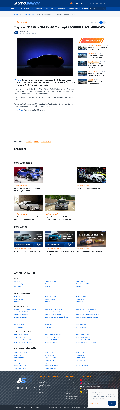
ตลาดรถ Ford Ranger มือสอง (53, 309)
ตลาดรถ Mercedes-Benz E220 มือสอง (56, 317)
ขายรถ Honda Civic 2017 (83, 340)
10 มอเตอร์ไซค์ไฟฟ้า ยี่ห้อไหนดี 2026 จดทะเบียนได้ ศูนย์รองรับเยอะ (96, 66)
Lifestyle (90, 79)
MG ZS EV (17, 281)
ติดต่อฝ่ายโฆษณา (71, 386)
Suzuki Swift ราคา (50, 355)
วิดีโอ (54, 9)
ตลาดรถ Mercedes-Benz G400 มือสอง (87, 314)
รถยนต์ (14, 9)
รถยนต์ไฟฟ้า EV (74, 9)
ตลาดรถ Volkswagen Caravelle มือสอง (87, 317)
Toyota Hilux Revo (50, 281)
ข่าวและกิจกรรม (76, 407)
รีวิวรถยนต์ (42, 390)
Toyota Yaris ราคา (50, 360)
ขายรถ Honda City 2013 (21, 337)
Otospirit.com (97, 386)
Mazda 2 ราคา (49, 352)
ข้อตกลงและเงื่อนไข (72, 389)
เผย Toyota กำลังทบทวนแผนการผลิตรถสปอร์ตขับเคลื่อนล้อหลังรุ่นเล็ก (27, 218)
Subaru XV (48, 284)
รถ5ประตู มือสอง (81, 327)
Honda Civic (18, 289)
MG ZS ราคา (18, 360)
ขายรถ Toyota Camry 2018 (22, 334)
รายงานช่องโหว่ (65, 407)
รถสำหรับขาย (57, 380)
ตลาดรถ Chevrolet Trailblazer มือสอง (25, 309)
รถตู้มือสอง (48, 327)
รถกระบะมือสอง (19, 324)
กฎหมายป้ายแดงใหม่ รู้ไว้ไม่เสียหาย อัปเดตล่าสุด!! (96, 83)
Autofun (85, 392)
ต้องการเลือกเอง (94, 403)
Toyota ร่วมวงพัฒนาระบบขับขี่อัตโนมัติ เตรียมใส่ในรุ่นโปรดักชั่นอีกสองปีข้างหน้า (58, 218)
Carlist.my (86, 383)
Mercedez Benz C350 (82, 284)
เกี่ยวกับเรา (69, 380)
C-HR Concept (46, 141)
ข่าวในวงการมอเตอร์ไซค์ (93, 61)
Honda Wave (80, 299)
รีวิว (48, 9)
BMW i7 (47, 286)
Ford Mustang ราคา (20, 365)
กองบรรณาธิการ (71, 383)
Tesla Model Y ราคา (20, 368)
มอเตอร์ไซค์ (39, 9)
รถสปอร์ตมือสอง (81, 324)
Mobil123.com (87, 386)
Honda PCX (17, 296)
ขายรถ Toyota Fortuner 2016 (23, 342)
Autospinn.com (97, 380)
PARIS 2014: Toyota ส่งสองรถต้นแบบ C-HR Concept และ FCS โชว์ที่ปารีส (28, 189)
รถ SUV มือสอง (18, 327)
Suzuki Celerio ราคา (82, 365)
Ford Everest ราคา (81, 355)
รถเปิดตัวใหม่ (43, 382)
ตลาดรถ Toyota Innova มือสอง (54, 312)
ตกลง (112, 403)
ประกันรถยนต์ (86, 9)
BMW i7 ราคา (80, 363)
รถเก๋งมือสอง (49, 324)
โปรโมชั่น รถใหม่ (76, 3)
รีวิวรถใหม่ (56, 386)
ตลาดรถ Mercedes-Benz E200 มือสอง (87, 309)
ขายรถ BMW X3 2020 (51, 340)
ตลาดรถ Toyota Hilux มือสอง (53, 314)
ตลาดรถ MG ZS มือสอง (21, 317)
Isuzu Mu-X (17, 286)
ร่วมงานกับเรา (53, 407)
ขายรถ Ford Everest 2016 (53, 337)
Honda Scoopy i (81, 296)
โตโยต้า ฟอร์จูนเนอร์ (20, 284)
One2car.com (87, 380)
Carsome (85, 389)
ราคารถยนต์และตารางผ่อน (94, 71)
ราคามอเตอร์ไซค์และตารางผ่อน (95, 45)
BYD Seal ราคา (81, 360)
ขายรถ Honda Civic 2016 (83, 334)
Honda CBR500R (50, 299)
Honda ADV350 (19, 299)
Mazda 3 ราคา (80, 352)
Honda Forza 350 (50, 296)
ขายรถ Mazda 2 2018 (51, 342)
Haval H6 (79, 286)
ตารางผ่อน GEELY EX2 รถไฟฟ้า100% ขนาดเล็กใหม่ (96, 75)
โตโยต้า (29, 141)
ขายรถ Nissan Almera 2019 (22, 340)
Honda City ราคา (19, 355)
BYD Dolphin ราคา (20, 363)
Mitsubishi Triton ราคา (52, 365)
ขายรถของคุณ (57, 383)
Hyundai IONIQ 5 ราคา (52, 363)
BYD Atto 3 (79, 289)
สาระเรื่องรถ (62, 9)
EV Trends (91, 53)
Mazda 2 (47, 289)
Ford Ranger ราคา (19, 358)
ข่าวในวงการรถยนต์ (21, 22)
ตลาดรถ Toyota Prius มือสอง (22, 312)
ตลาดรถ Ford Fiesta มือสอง (84, 312)
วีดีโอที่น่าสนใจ (43, 393)
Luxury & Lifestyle (26, 9)
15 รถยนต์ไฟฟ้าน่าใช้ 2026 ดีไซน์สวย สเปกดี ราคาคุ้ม (96, 57)
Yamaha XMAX (18, 302)
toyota (36, 141)
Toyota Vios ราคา (50, 358)
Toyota (17, 80)
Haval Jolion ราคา (81, 358)
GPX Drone (79, 302)
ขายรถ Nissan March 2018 (84, 337)
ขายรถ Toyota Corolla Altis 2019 (86, 342)
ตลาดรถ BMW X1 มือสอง (21, 314)
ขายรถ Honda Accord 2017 (53, 334)
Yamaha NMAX (49, 302)
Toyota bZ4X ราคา (50, 368)
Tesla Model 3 (80, 281)
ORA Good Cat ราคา (20, 352)
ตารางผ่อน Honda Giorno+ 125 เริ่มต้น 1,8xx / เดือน (97, 49)
